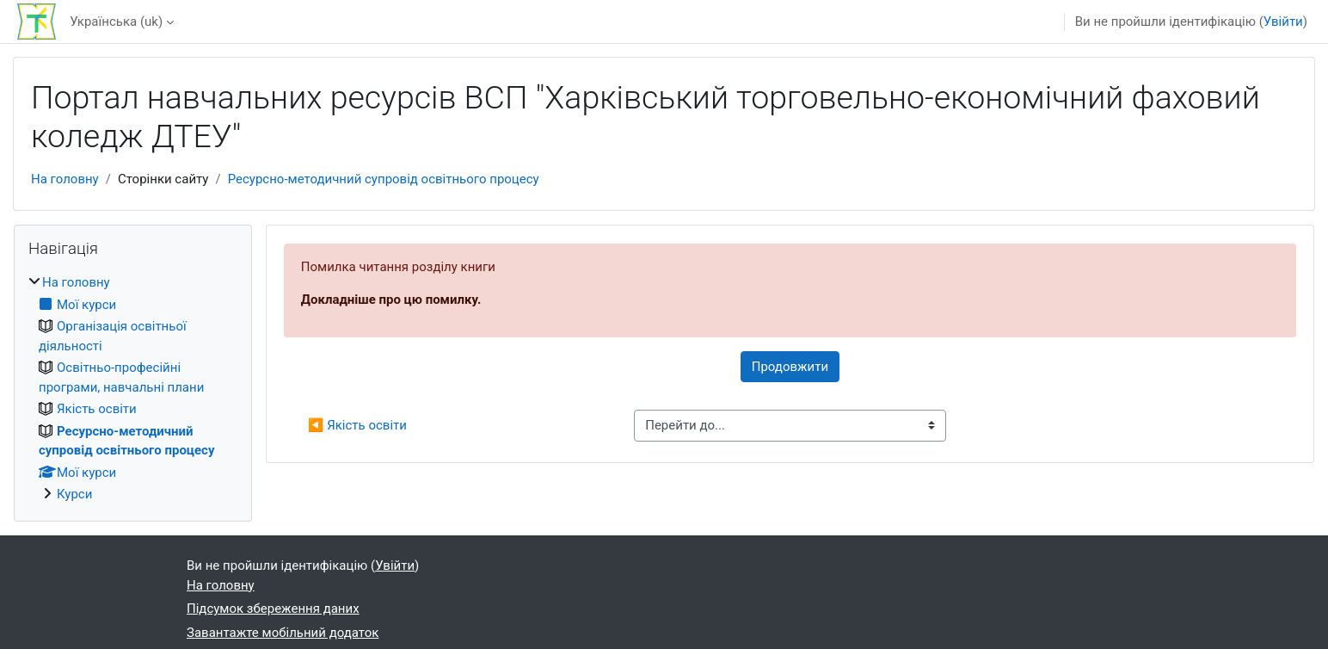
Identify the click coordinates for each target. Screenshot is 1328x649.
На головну (65, 179)
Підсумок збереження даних (273, 608)
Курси (74, 494)
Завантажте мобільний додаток (282, 632)
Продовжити (790, 366)
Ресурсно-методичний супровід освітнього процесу (383, 179)
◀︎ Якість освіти (357, 425)
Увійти (1283, 21)
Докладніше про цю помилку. (391, 299)
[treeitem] (132, 388)
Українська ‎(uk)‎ (116, 21)
